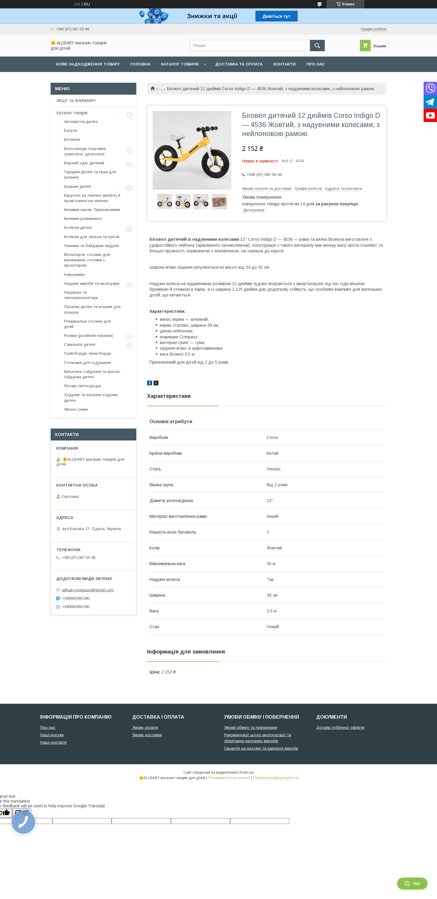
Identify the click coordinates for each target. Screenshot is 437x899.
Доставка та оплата (239, 64)
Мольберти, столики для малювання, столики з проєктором (87, 260)
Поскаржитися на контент (229, 778)
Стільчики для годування (87, 362)
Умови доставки (147, 735)
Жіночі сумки (76, 409)
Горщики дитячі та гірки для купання (90, 174)
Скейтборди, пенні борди (87, 353)
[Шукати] (317, 45)
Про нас (315, 64)
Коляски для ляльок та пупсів (91, 236)
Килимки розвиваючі (83, 218)
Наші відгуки (52, 735)
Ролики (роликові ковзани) (88, 335)
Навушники (74, 274)
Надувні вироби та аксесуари (91, 283)
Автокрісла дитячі (81, 121)
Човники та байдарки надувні (91, 245)
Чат (412, 883)
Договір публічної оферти (340, 727)
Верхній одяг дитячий (84, 163)
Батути (70, 130)
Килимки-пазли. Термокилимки (92, 209)
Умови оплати (145, 727)
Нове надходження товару (88, 64)
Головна (140, 64)
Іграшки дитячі (77, 186)
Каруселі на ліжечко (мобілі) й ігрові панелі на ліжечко (92, 198)
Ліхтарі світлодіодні (82, 386)
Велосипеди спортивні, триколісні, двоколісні (85, 151)
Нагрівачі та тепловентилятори (81, 295)
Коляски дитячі (78, 227)
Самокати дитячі (79, 344)
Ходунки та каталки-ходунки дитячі (91, 397)
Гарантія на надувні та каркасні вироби (261, 748)
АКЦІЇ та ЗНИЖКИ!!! (76, 100)
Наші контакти (53, 742)
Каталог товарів (180, 64)
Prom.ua (247, 772)
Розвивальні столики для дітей (87, 324)
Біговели (72, 139)
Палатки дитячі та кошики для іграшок (92, 309)
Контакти (284, 64)
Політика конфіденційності (275, 778)
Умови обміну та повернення (250, 727)
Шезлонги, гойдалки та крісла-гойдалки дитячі (92, 374)
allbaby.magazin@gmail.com (88, 590)
